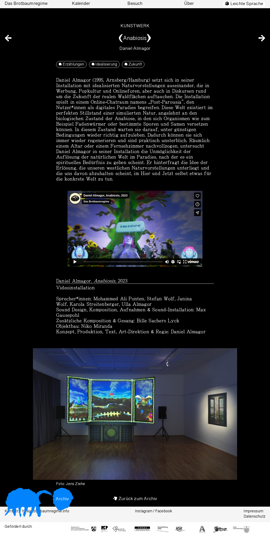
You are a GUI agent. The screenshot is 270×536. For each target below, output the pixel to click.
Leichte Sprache (246, 4)
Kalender (81, 3)
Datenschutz (254, 517)
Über (189, 3)
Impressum (253, 512)
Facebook (163, 512)
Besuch (134, 3)
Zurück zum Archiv (138, 499)
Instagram (143, 512)
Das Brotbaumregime (26, 3)
